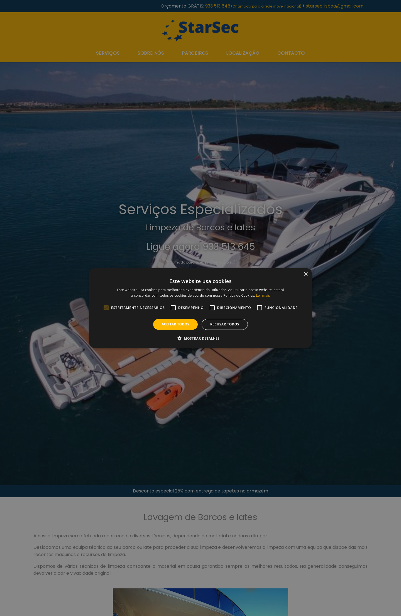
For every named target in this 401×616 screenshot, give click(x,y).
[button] (201, 338)
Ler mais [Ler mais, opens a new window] (263, 295)
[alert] (200, 308)
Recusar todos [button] (224, 324)
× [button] (306, 274)
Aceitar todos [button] (175, 324)
